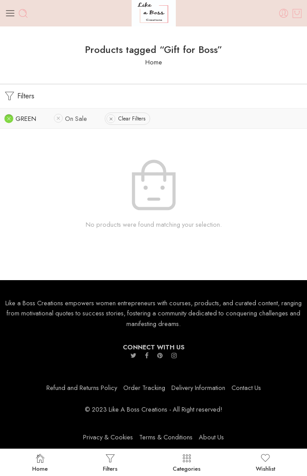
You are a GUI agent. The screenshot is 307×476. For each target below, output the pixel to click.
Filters (19, 96)
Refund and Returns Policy (81, 387)
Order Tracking (144, 387)
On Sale (76, 118)
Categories (187, 462)
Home (153, 62)
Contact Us (246, 387)
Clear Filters (131, 119)
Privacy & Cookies (108, 437)
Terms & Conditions (166, 437)
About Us (211, 437)
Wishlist (265, 462)
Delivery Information (198, 387)
